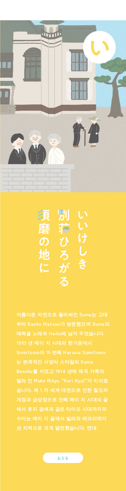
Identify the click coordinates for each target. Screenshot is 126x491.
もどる (63, 458)
